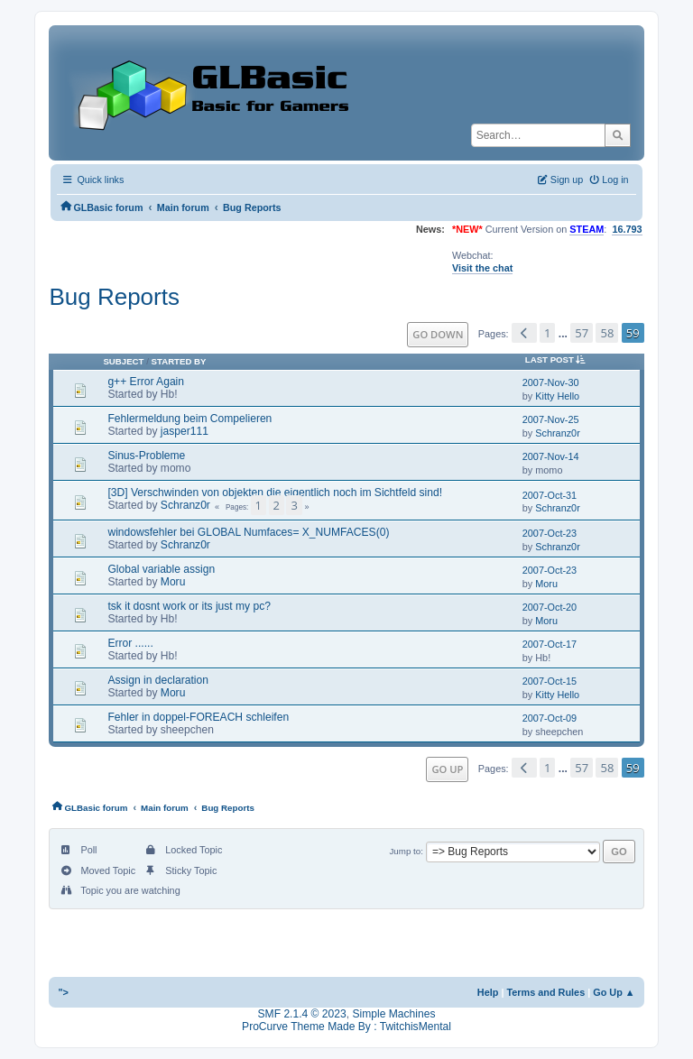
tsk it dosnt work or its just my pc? (189, 606)
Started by (179, 361)
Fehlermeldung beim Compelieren (189, 418)
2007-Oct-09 (549, 718)
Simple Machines (393, 1014)
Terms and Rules (545, 992)
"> (63, 992)
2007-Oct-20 (549, 607)
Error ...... (129, 643)
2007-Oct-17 (549, 644)
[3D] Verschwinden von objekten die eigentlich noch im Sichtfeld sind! (274, 492)
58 (607, 333)
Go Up (447, 769)
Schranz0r (557, 433)
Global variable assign (161, 569)
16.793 (627, 229)
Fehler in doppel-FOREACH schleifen (198, 717)
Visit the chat (482, 267)
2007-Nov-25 (550, 419)
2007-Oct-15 (549, 681)
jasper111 (184, 431)
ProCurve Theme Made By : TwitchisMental (346, 1026)
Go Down (437, 334)
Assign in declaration (157, 680)
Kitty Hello (557, 396)
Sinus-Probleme (146, 455)
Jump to (404, 851)
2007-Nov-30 (550, 382)
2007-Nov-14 (550, 456)
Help (488, 992)
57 (581, 333)
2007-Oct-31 (549, 495)
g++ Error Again (145, 381)
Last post (558, 359)
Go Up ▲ (613, 992)
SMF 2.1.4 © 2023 (302, 1014)
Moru (173, 582)
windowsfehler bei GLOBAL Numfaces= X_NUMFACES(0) (248, 532)
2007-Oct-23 (549, 533)
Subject (123, 361)
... (564, 333)
